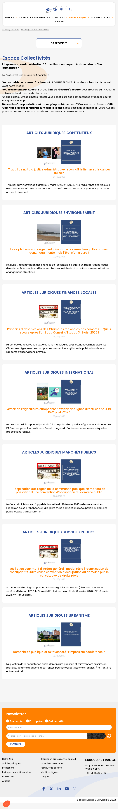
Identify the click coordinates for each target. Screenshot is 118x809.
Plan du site (8, 775)
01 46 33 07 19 (98, 772)
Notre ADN (9, 17)
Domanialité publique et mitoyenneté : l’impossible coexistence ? (59, 651)
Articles (6, 780)
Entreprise (36, 720)
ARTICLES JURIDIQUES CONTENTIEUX (59, 132)
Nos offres (60, 17)
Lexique (45, 775)
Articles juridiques (77, 17)
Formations (59, 21)
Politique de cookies (51, 767)
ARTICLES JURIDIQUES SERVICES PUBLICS (59, 531)
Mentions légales (50, 771)
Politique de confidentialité (16, 771)
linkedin (59, 788)
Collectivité (56, 720)
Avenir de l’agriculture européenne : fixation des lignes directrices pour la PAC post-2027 (59, 410)
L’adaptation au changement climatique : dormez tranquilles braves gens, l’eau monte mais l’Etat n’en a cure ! (59, 251)
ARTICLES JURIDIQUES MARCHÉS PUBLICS (59, 451)
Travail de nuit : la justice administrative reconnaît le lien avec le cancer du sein (59, 171)
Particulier (17, 720)
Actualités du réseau (100, 17)
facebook (43, 788)
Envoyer (15, 743)
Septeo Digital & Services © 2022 (96, 799)
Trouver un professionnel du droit (34, 17)
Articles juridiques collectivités (35, 29)
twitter (51, 788)
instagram (74, 788)
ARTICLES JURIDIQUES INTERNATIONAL (59, 372)
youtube (66, 788)
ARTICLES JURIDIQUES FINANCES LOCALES (59, 292)
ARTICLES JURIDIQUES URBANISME (59, 614)
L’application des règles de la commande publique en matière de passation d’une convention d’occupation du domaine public (59, 490)
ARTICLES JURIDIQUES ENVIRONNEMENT (59, 212)
